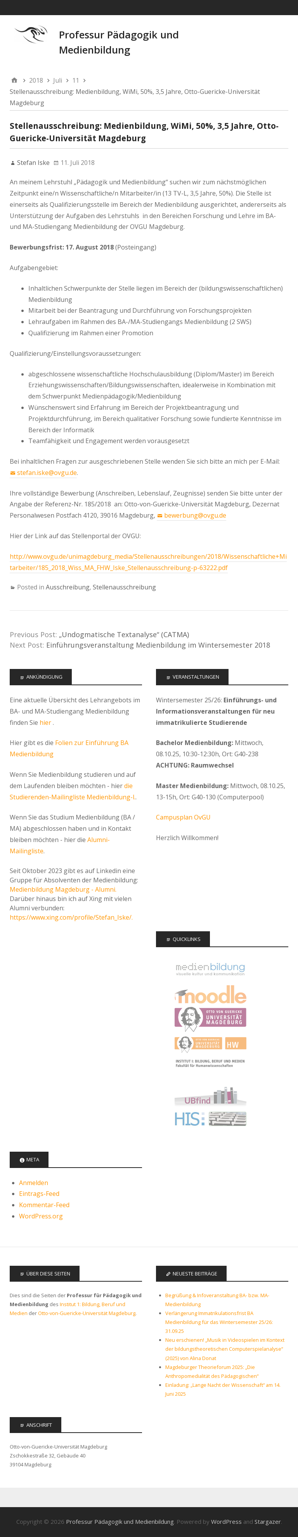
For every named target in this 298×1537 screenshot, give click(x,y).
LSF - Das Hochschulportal (210, 1120)
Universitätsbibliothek (210, 1095)
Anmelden (33, 1182)
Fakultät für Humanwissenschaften (210, 1044)
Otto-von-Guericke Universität (210, 1019)
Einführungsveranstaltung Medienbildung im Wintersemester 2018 (158, 645)
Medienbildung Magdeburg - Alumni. (63, 889)
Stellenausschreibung (124, 587)
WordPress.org (41, 1216)
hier (46, 722)
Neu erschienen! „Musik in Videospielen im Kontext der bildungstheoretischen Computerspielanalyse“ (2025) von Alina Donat (224, 1348)
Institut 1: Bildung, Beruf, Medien (210, 1070)
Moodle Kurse (210, 994)
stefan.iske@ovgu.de (47, 472)
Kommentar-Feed (44, 1205)
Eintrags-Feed (39, 1193)
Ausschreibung (68, 587)
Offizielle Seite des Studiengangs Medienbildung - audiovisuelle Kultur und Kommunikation (210, 969)
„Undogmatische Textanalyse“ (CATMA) (124, 634)
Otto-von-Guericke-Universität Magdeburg (86, 1313)
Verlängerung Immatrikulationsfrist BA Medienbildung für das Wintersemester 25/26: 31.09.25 (219, 1322)
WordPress (226, 1521)
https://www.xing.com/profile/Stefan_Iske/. (71, 917)
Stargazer (268, 1521)
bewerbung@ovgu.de (195, 515)
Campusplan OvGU (183, 817)
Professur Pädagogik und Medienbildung (120, 1521)
